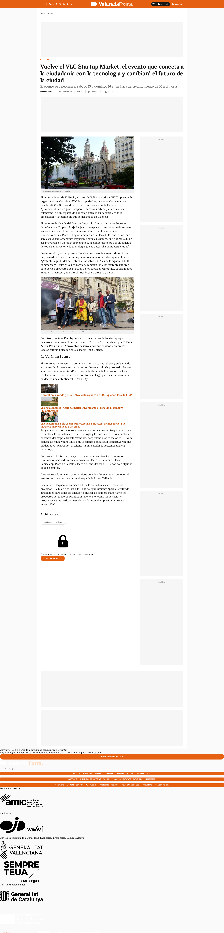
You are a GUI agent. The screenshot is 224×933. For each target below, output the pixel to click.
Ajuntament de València (53, 522)
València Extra (46, 92)
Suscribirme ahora (112, 757)
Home (43, 13)
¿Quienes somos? (75, 785)
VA (72, 4)
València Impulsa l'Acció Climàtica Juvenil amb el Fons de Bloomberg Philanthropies (82, 409)
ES (77, 4)
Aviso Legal (91, 785)
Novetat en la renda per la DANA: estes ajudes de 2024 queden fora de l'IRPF (87, 395)
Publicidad (147, 785)
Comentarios (94, 92)
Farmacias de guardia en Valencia (95, 779)
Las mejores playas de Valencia (128, 779)
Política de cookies (130, 785)
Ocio (149, 773)
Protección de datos (109, 785)
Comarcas (87, 773)
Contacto (59, 785)
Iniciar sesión (52, 558)
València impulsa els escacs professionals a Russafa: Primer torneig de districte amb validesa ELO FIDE (83, 425)
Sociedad (120, 773)
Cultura (130, 773)
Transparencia (162, 785)
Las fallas (72, 779)
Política (98, 773)
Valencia (44, 60)
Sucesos (140, 773)
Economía (109, 773)
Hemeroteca (150, 779)
